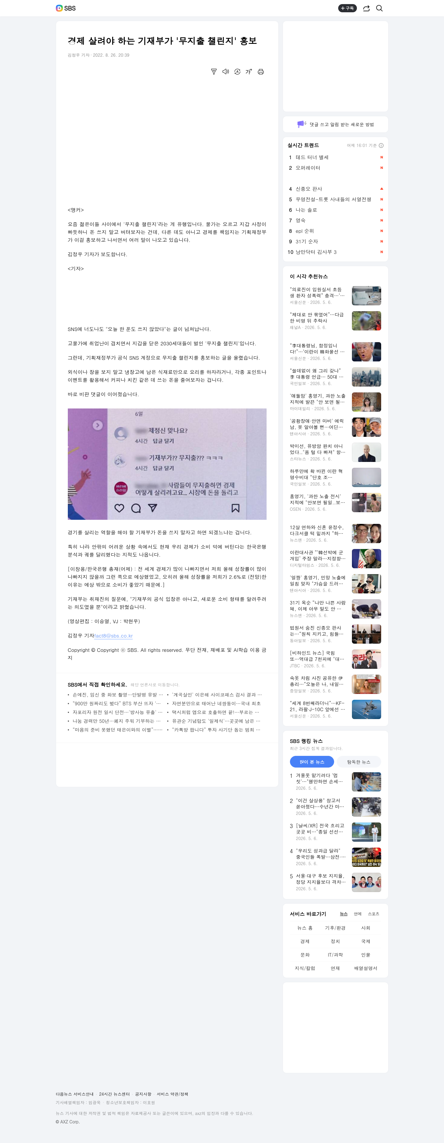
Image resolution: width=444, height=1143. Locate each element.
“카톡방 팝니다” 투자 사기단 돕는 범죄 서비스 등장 (218, 729)
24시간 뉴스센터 (114, 1094)
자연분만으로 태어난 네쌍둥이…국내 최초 (216, 703)
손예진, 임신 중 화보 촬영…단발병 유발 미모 (118, 694)
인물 (365, 954)
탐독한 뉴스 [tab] (359, 762)
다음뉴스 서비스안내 (75, 1094)
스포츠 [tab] (373, 914)
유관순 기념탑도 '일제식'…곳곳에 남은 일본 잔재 (218, 721)
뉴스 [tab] (344, 914)
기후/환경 (335, 927)
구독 (347, 8)
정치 (335, 941)
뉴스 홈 (305, 927)
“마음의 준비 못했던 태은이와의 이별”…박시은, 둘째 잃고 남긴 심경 (118, 729)
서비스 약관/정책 (173, 1094)
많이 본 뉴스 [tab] (312, 762)
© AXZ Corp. (68, 1121)
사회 (365, 927)
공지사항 (143, 1094)
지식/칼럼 (305, 968)
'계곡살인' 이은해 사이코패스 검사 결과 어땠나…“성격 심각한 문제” (218, 694)
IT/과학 (335, 954)
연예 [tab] (358, 914)
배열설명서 (365, 968)
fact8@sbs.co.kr (113, 635)
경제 (305, 941)
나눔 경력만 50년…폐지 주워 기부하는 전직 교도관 (118, 721)
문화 (305, 954)
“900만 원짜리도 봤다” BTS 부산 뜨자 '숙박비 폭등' (118, 703)
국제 (365, 941)
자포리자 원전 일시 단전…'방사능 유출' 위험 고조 (118, 712)
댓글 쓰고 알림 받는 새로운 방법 (335, 124)
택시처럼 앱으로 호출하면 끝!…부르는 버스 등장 (218, 712)
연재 (335, 968)
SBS (70, 8)
